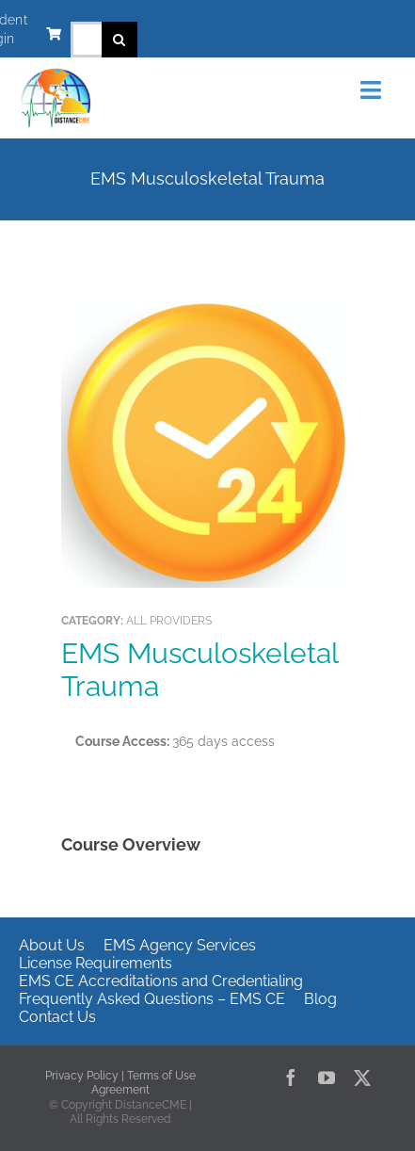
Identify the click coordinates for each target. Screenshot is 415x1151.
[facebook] (290, 1077)
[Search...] (86, 39)
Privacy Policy (82, 1075)
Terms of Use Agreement (143, 1083)
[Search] (119, 39)
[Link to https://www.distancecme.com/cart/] (53, 34)
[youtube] (326, 1077)
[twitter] (362, 1077)
